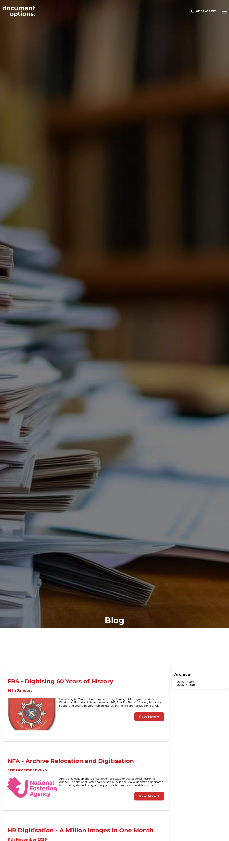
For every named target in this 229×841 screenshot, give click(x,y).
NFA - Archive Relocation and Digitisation (70, 760)
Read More (149, 716)
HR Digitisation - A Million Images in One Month (80, 830)
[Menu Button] (224, 11)
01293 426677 (203, 11)
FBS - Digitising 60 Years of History (60, 681)
